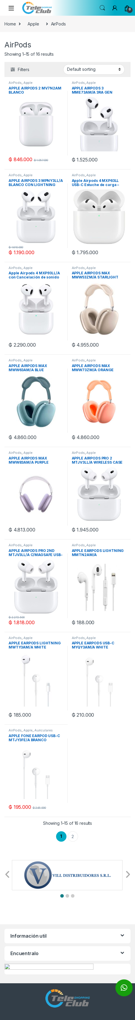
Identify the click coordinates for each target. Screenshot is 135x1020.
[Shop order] (94, 69)
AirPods (15, 83)
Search (102, 8)
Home (10, 23)
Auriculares (43, 730)
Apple (33, 23)
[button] (62, 896)
